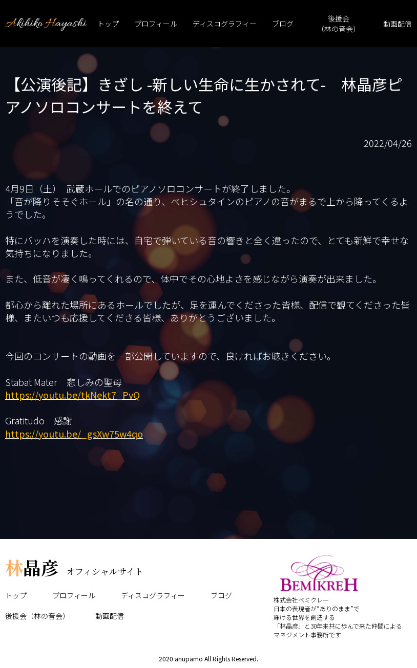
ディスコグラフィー (225, 23)
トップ (108, 23)
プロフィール (155, 23)
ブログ (283, 23)
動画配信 (397, 23)
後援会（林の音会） (338, 23)
